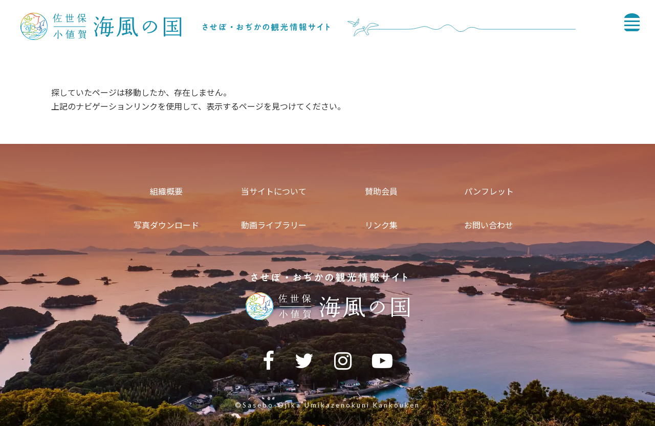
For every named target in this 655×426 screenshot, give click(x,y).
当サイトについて (274, 191)
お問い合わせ (488, 225)
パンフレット (489, 191)
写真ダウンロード (166, 225)
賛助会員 (381, 191)
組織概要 (166, 191)
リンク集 (381, 225)
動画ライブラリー (274, 225)
